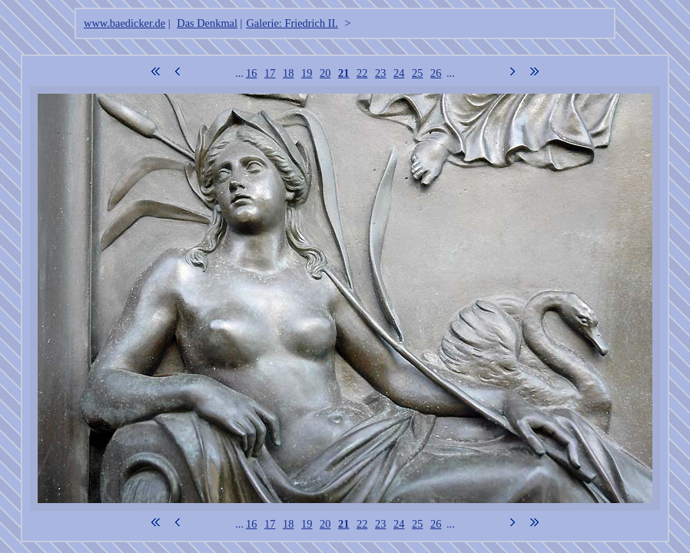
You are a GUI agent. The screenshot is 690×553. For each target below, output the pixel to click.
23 (380, 73)
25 (417, 73)
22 (362, 73)
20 (325, 73)
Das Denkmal (207, 23)
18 (288, 73)
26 (435, 73)
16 (251, 73)
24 (398, 73)
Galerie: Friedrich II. (291, 23)
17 (269, 73)
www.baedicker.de (124, 23)
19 (306, 73)
